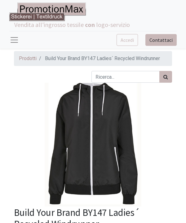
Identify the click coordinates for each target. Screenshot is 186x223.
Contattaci (161, 40)
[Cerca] (165, 77)
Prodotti (28, 58)
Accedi (127, 40)
